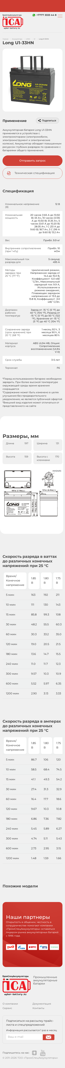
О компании (10, 1003)
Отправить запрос (32, 160)
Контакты (38, 1008)
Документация (41, 1003)
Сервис (7, 1008)
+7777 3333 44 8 (46, 14)
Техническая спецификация (35, 173)
